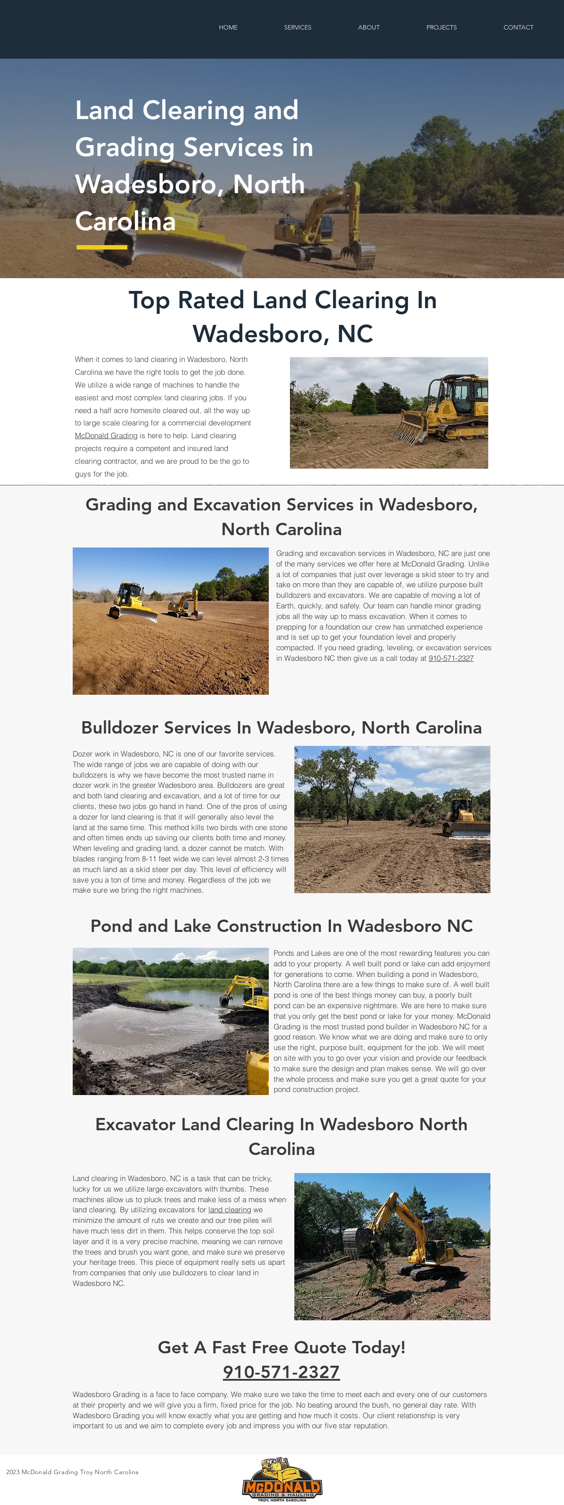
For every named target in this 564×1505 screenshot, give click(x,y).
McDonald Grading (106, 435)
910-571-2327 (451, 658)
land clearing (229, 1209)
